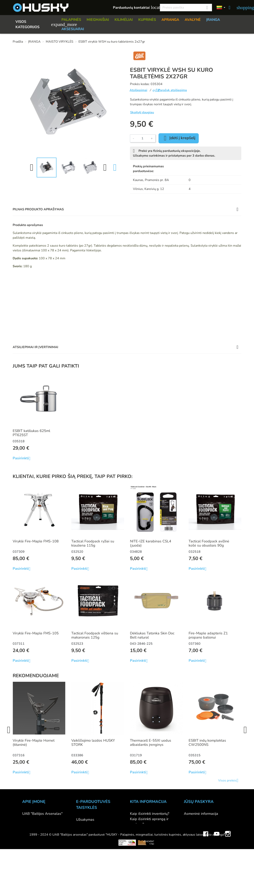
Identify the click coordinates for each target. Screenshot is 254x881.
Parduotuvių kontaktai (134, 7)
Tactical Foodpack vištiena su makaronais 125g (94, 635)
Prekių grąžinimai (197, 819)
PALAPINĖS (71, 19)
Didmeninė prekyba (37, 829)
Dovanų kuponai (143, 861)
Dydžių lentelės (142, 840)
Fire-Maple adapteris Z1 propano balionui (208, 635)
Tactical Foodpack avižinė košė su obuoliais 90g (209, 543)
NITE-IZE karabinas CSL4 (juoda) (150, 543)
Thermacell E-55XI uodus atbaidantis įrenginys (150, 742)
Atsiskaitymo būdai (91, 825)
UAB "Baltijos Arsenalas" (42, 813)
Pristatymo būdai (89, 830)
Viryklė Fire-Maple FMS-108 (36, 541)
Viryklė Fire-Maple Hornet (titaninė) (33, 742)
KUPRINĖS (147, 19)
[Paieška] (186, 7)
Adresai (190, 835)
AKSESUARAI (72, 29)
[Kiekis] (142, 138)
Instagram (228, 872)
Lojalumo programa (145, 856)
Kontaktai (29, 819)
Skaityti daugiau (142, 112)
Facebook (206, 872)
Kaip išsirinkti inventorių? (149, 813)
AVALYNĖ (193, 19)
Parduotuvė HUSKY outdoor (44, 824)
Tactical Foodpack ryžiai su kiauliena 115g (92, 543)
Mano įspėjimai (196, 845)
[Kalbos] (220, 7)
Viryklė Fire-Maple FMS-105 (36, 633)
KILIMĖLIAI (124, 19)
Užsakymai (192, 824)
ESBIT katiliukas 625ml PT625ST (31, 433)
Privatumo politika (90, 841)
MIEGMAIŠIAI (98, 19)
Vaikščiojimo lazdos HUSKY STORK (93, 742)
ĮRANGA (213, 19)
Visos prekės (229, 780)
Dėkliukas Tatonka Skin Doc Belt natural (152, 635)
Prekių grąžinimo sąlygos (96, 835)
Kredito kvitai (194, 829)
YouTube (217, 872)
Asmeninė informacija (201, 813)
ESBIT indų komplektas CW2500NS (207, 742)
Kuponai (190, 840)
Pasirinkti (23, 458)
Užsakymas (85, 819)
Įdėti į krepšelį (178, 138)
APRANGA (170, 19)
